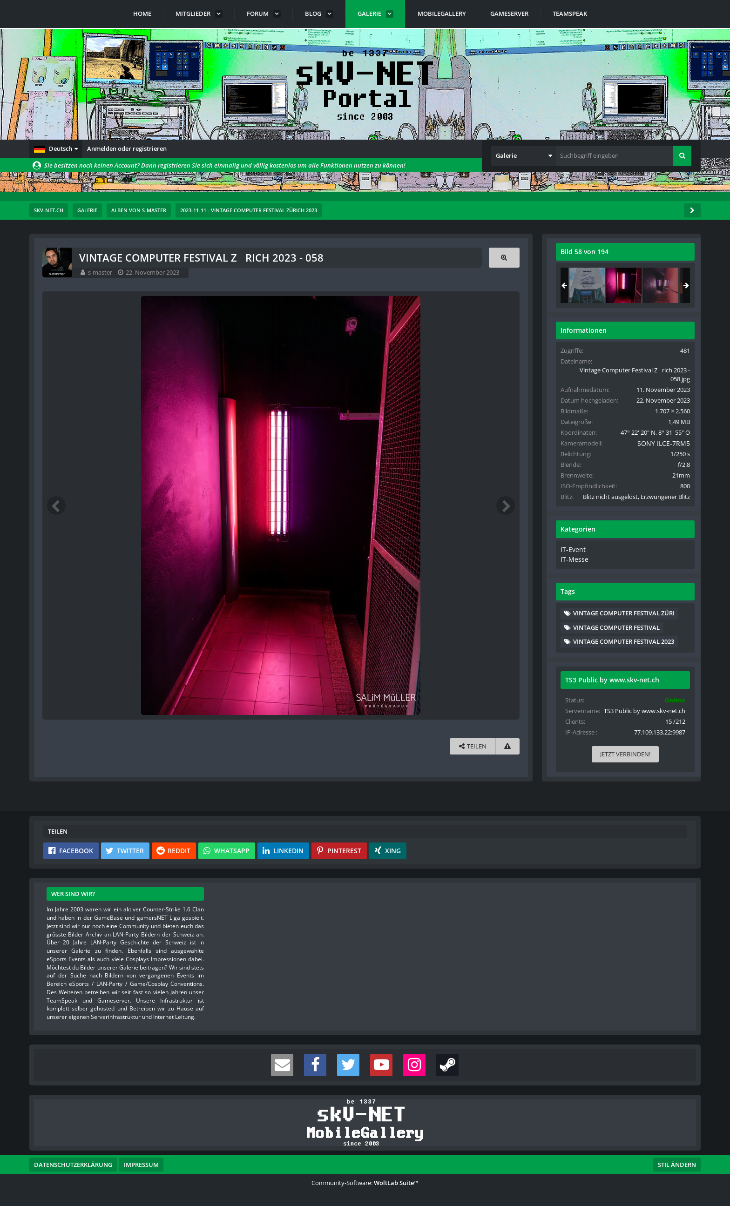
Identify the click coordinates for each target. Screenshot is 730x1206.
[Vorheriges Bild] (57, 505)
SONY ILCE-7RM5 (658, 443)
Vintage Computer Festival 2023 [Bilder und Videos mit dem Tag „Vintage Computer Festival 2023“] (624, 649)
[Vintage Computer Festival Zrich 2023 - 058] (624, 285)
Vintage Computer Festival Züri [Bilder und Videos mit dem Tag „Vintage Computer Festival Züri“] (624, 620)
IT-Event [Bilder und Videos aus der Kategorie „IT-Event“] (572, 558)
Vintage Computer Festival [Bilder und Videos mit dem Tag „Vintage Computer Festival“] (617, 634)
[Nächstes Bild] (505, 505)
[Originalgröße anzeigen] (503, 258)
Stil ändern (677, 1164)
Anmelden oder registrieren (127, 148)
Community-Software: (365, 1183)
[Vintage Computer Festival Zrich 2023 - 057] (587, 285)
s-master (101, 272)
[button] (55, 149)
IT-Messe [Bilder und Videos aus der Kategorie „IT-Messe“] (573, 567)
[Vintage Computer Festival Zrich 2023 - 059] (661, 285)
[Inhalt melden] (507, 746)
